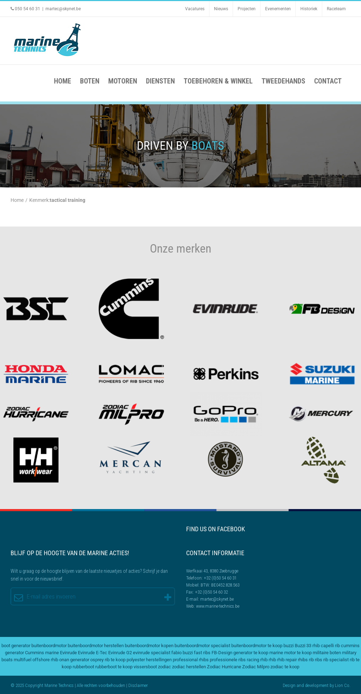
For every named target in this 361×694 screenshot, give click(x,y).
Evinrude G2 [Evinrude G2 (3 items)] (120, 652)
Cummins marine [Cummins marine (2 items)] (42, 652)
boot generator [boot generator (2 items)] (15, 645)
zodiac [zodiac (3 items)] (164, 666)
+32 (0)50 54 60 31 (220, 578)
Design (289, 685)
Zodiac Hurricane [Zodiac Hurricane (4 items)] (224, 666)
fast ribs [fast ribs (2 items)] (202, 652)
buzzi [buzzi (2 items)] (288, 645)
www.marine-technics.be (217, 606)
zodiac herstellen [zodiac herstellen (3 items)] (189, 666)
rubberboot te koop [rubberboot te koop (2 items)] (114, 666)
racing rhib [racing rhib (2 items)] (257, 659)
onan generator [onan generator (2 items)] (74, 659)
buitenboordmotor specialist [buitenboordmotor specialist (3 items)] (202, 645)
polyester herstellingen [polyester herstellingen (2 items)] (149, 659)
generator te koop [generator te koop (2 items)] (250, 652)
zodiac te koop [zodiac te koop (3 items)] (284, 666)
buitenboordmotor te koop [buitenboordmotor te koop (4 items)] (256, 645)
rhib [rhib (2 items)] (272, 659)
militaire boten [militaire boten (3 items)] (327, 652)
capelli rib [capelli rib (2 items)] (330, 645)
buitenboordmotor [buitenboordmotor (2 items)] (49, 645)
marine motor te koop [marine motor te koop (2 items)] (290, 652)
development (317, 685)
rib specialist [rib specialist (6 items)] (336, 659)
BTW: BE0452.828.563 (220, 585)
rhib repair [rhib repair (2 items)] (287, 659)
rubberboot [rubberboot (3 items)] (83, 666)
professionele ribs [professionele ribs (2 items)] (228, 659)
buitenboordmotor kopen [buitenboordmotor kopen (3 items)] (149, 645)
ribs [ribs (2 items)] (318, 659)
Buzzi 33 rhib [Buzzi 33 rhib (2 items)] (307, 645)
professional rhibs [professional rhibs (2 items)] (191, 659)
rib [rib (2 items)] (311, 659)
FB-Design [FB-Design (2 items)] (222, 652)
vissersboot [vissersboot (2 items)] (145, 666)
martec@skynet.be (63, 8)
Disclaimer (138, 685)
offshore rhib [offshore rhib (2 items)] (45, 659)
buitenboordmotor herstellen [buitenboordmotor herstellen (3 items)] (96, 645)
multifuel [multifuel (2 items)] (22, 659)
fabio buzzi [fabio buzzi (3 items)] (182, 652)
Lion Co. (342, 685)
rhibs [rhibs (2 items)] (303, 659)
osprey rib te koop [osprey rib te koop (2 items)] (108, 659)
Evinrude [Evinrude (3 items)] (68, 652)
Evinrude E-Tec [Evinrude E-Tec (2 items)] (92, 652)
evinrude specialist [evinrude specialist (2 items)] (151, 652)
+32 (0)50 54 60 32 (211, 592)
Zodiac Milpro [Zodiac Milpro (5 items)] (255, 666)
